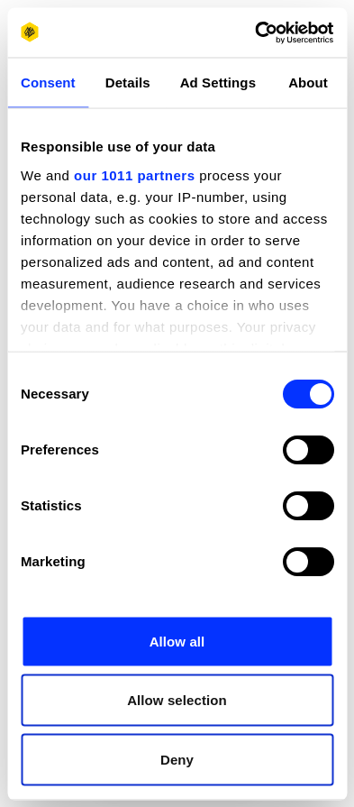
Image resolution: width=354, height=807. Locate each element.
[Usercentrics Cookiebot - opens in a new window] (255, 32)
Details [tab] (127, 82)
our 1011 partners (134, 174)
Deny (177, 758)
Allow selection (177, 700)
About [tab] (308, 82)
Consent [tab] (48, 82)
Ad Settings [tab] (218, 82)
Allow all (177, 640)
